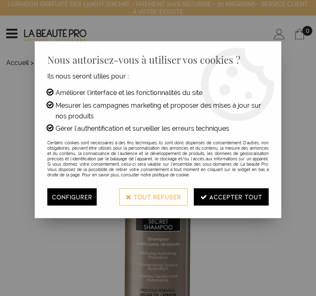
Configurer (72, 197)
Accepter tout (231, 197)
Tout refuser (153, 197)
